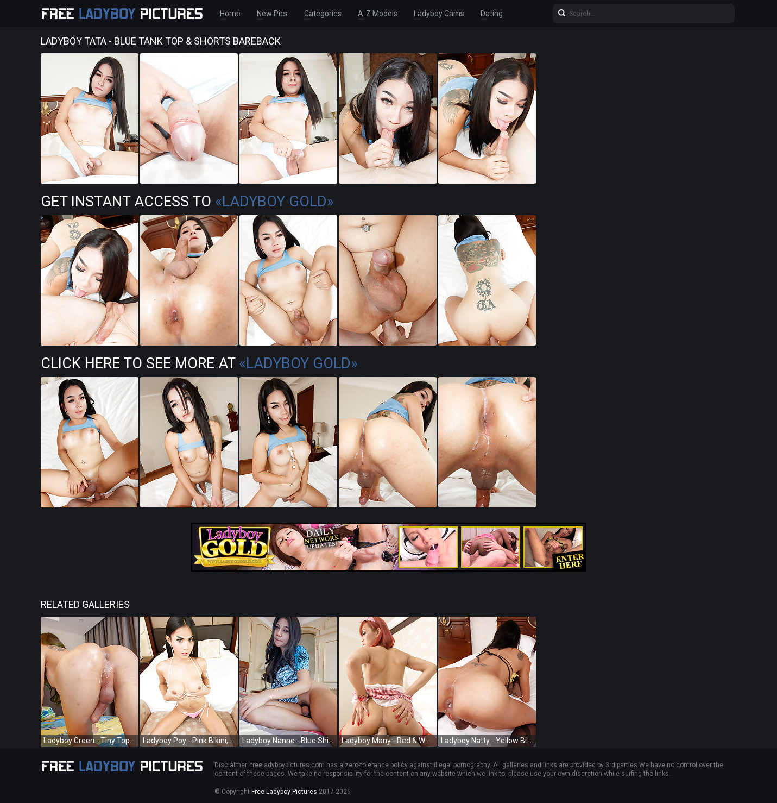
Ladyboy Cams (439, 13)
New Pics (272, 13)
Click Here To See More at (199, 363)
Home (230, 13)
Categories (323, 13)
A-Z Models (377, 13)
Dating (492, 13)
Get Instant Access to (187, 201)
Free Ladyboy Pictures (284, 791)
